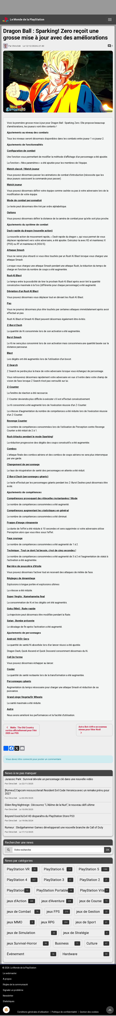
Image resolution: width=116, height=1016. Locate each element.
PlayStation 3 (54, 880)
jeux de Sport (86, 922)
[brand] (23, 19)
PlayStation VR (18, 869)
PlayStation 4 (17, 880)
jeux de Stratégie (76, 933)
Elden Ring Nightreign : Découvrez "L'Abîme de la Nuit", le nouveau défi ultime (50, 804)
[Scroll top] (110, 1010)
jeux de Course (90, 901)
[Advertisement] (55, 7)
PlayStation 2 (90, 880)
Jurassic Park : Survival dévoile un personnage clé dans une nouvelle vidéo (49, 779)
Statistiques (8, 1001)
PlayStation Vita (92, 890)
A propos (7, 979)
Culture (92, 943)
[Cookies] (6, 1009)
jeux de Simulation (21, 933)
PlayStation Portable (52, 890)
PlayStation (15, 890)
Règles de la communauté (15, 984)
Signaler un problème (13, 990)
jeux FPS (53, 911)
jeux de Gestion (88, 911)
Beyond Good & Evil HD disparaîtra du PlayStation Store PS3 (39, 816)
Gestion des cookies (89, 1012)
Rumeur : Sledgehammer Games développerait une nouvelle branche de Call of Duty (54, 827)
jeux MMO (14, 922)
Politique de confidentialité (64, 1012)
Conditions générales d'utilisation (33, 1012)
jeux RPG (48, 922)
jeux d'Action (16, 901)
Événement (15, 954)
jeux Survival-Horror (22, 943)
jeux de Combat (19, 911)
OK (107, 849)
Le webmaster (10, 973)
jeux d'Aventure (52, 901)
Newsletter (8, 995)
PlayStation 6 (54, 869)
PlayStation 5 (89, 869)
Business (62, 943)
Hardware (70, 954)
